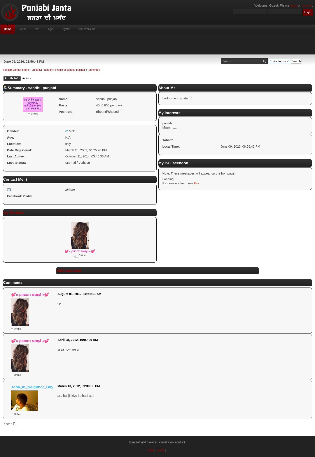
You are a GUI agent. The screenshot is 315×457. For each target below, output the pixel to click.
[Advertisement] (157, 44)
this (196, 183)
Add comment (68, 270)
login (293, 5)
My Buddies (13, 212)
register (307, 5)
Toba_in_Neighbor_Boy (32, 387)
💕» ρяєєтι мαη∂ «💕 (80, 251)
